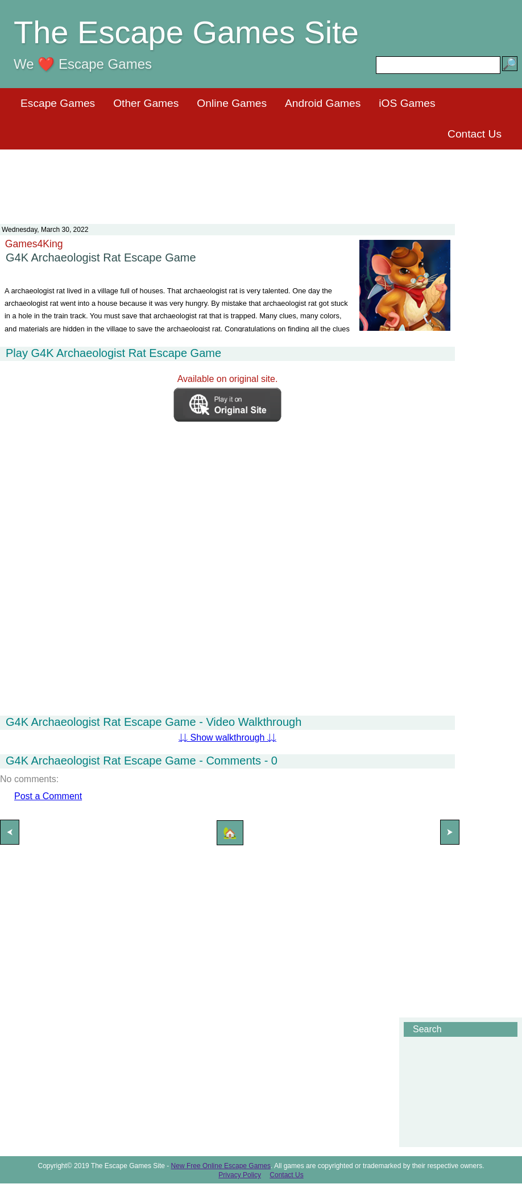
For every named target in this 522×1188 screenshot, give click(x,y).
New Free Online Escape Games (221, 1166)
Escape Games (57, 103)
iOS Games (407, 103)
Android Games (323, 103)
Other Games (146, 103)
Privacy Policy (239, 1175)
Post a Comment (48, 796)
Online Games (232, 103)
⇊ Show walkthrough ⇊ (227, 737)
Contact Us (475, 134)
